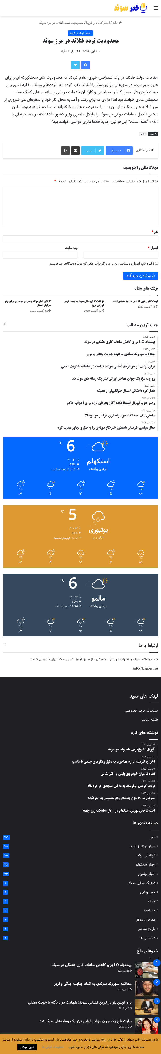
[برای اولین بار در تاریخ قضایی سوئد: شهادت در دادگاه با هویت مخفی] (146, 1007)
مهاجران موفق (145, 920)
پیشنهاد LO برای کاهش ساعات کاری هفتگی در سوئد (92, 965)
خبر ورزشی (147, 892)
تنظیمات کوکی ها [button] (52, 1047)
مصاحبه (149, 910)
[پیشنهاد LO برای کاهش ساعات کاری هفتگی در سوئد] (146, 970)
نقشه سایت (149, 720)
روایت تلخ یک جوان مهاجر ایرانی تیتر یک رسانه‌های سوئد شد (85, 1021)
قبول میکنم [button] (27, 1047)
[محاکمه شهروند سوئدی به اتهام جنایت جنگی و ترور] (146, 988)
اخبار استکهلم (145, 865)
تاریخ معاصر (146, 929)
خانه (117, 23)
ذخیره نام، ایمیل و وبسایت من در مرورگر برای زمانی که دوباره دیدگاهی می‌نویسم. (101, 263)
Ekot (143, 134)
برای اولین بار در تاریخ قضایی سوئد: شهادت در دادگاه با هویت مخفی (80, 1002)
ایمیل (153, 248)
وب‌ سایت (71, 248)
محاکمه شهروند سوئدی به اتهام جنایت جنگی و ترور (93, 983)
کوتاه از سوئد (146, 855)
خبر (152, 837)
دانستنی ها (147, 938)
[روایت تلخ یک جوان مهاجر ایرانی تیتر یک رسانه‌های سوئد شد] (146, 1026)
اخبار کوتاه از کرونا (98, 23)
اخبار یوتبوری (146, 874)
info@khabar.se (145, 668)
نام (154, 232)
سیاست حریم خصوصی (141, 711)
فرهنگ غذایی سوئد (141, 883)
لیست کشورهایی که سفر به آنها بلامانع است (135, 301)
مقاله (151, 901)
